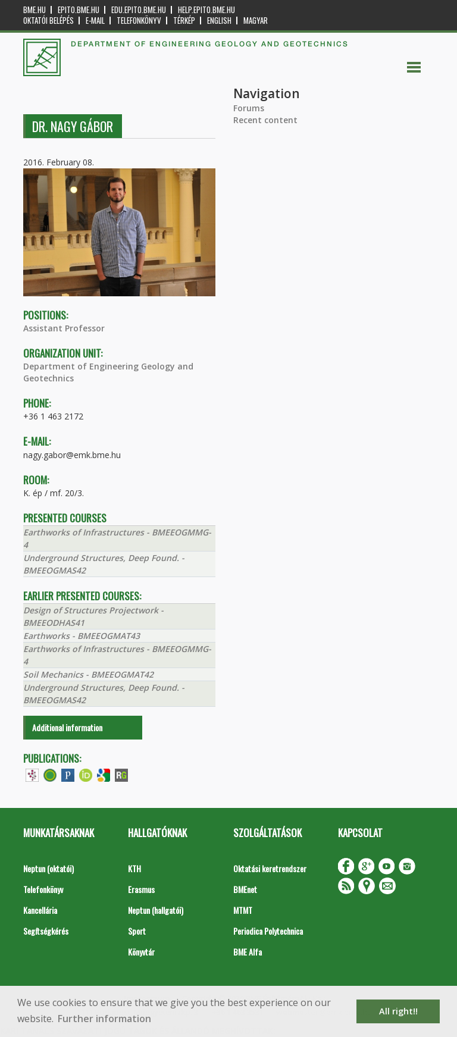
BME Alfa (247, 951)
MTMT (242, 910)
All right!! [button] (398, 1011)
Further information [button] (104, 1018)
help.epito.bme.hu (206, 10)
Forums (248, 108)
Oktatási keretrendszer (269, 868)
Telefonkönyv (139, 20)
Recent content (265, 120)
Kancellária (40, 910)
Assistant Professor (64, 328)
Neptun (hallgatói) (155, 910)
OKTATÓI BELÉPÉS (48, 20)
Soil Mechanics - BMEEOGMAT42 (88, 674)
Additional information (67, 727)
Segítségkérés (45, 931)
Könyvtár (141, 951)
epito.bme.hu (78, 10)
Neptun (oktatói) (48, 868)
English (219, 20)
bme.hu (34, 10)
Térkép (184, 20)
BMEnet (245, 889)
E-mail (95, 20)
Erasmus (141, 889)
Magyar (255, 20)
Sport (137, 931)
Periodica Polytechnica (268, 931)
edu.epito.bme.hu (138, 10)
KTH (134, 868)
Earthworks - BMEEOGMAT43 (81, 635)
